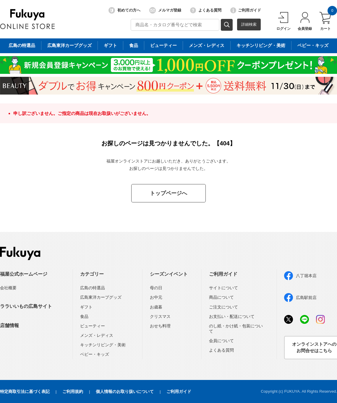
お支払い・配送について (232, 316)
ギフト (86, 307)
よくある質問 (205, 10)
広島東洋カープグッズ (100, 297)
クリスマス (160, 316)
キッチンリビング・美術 (103, 344)
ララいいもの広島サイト (26, 306)
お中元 (156, 297)
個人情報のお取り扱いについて (125, 391)
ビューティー (92, 326)
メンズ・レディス (96, 335)
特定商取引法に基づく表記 (25, 391)
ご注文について (223, 307)
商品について (221, 297)
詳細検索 (249, 24)
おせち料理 (160, 326)
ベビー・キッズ (94, 354)
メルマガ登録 (165, 10)
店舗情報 (9, 325)
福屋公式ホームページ (23, 274)
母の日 (156, 287)
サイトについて (223, 287)
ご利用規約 (72, 391)
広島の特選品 (92, 287)
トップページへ (168, 193)
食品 (84, 316)
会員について (221, 340)
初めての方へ (124, 10)
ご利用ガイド (245, 10)
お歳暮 (156, 307)
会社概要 (8, 287)
